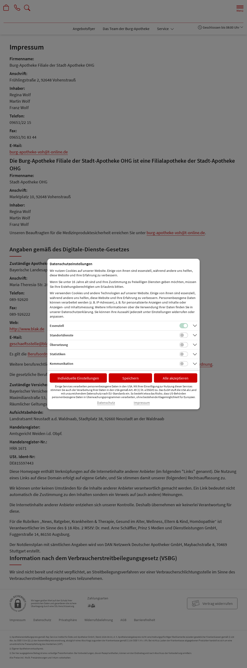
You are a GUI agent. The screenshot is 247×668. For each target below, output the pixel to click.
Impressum (142, 403)
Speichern (130, 378)
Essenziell (57, 326)
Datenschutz (106, 403)
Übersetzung (59, 345)
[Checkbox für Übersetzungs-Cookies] (183, 344)
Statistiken (57, 354)
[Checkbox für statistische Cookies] (183, 354)
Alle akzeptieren (175, 378)
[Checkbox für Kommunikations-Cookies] (183, 363)
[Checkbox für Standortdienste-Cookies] (183, 335)
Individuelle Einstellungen (78, 378)
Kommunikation (61, 363)
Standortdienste (61, 335)
